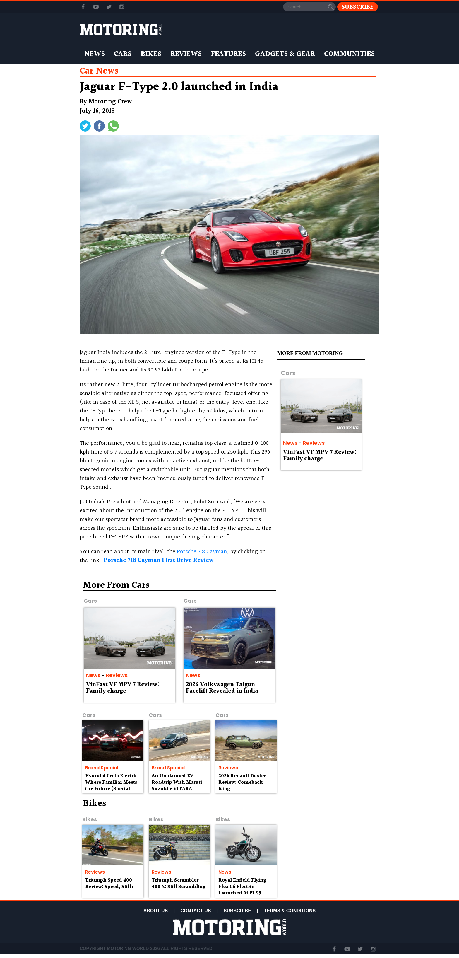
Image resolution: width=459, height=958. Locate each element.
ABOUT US (155, 910)
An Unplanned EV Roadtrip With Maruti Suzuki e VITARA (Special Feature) (177, 785)
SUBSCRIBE (237, 910)
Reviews (186, 54)
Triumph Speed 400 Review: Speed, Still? (109, 883)
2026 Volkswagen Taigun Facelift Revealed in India (222, 688)
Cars (122, 54)
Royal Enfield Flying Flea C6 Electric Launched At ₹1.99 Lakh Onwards (242, 889)
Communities (349, 54)
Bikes (151, 54)
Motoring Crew (110, 102)
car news (99, 71)
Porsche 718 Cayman (202, 551)
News (94, 54)
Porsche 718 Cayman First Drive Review (158, 560)
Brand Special (101, 767)
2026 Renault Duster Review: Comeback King (242, 782)
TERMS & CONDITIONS (290, 910)
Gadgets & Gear (285, 54)
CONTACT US (196, 910)
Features (228, 54)
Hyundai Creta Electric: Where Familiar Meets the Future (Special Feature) (112, 785)
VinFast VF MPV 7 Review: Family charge (319, 455)
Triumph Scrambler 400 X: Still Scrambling (178, 883)
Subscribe (358, 7)
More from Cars (116, 585)
